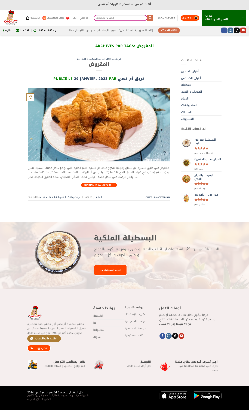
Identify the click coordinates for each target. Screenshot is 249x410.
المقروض (99, 64)
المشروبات (187, 119)
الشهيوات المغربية (87, 59)
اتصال (71, 18)
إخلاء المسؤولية (144, 30)
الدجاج (185, 98)
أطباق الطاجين (190, 71)
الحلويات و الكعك (191, 91)
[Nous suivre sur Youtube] (243, 31)
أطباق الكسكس (191, 78)
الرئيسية (33, 18)
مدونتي (84, 18)
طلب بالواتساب (53, 18)
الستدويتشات (189, 105)
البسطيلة (186, 85)
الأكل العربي (105, 59)
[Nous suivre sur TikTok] (237, 31)
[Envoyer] (150, 18)
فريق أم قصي (131, 78)
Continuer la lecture (99, 185)
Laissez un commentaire (157, 197)
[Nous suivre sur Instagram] (230, 31)
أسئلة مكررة (126, 30)
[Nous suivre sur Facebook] (224, 31)
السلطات (186, 112)
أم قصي (116, 59)
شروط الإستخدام (106, 30)
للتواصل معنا (76, 30)
